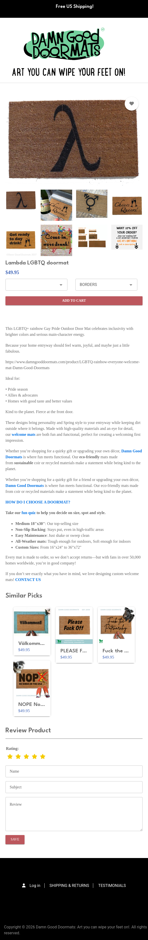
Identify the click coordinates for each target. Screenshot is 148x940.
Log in (35, 885)
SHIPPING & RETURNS (69, 885)
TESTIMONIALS (112, 885)
